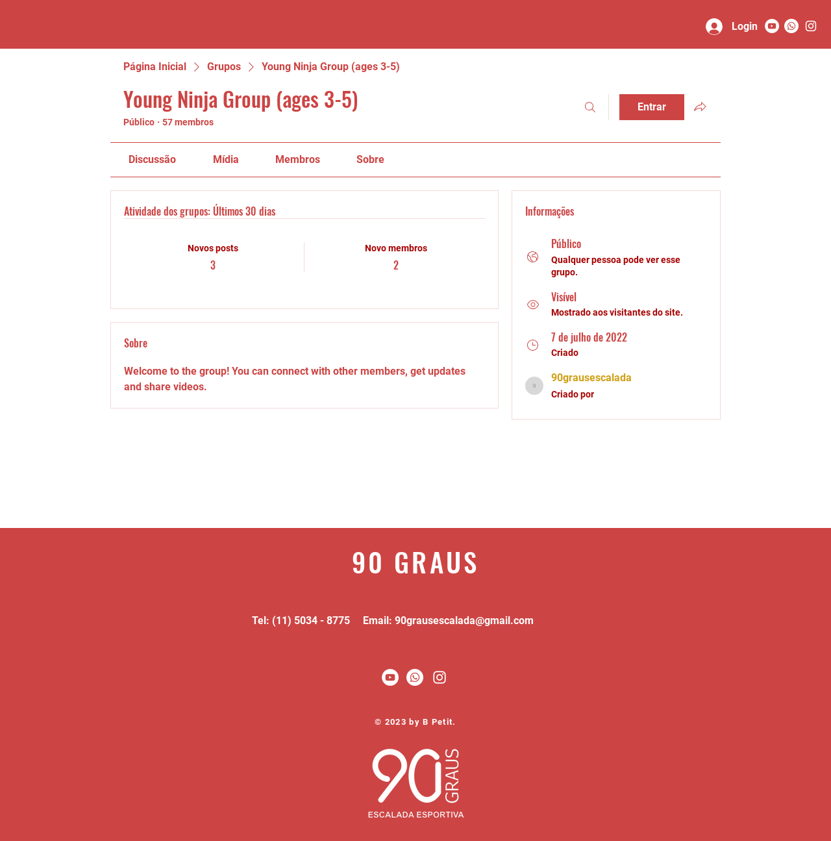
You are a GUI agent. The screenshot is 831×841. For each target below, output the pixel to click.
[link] (152, 159)
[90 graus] (811, 26)
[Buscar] (590, 107)
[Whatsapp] (791, 26)
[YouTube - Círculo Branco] (772, 26)
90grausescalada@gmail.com (464, 620)
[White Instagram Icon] (439, 677)
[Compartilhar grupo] (700, 106)
